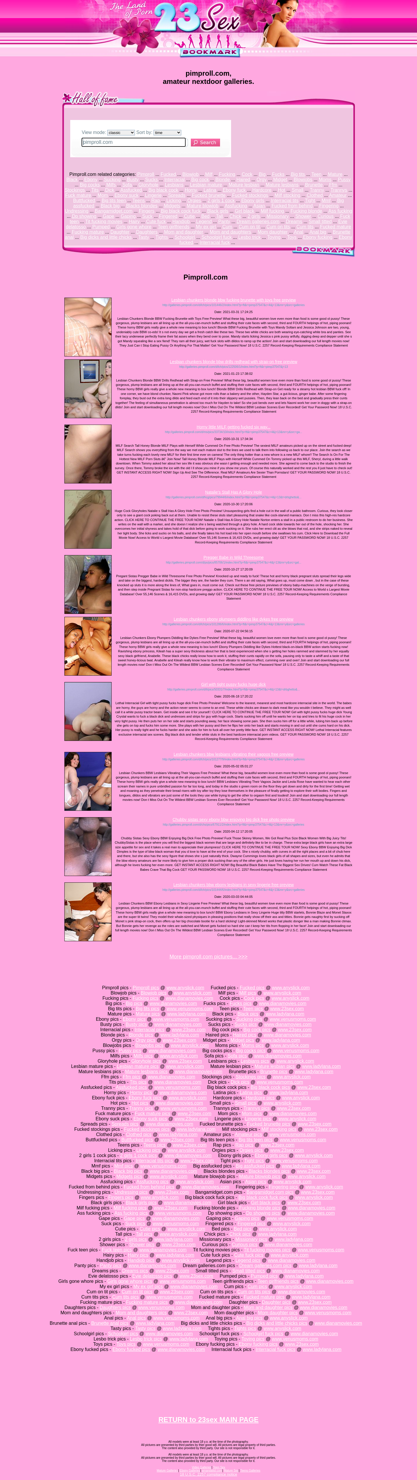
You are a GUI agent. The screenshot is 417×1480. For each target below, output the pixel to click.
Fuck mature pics (152, 1113)
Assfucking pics (152, 1181)
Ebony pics (134, 1019)
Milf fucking (272, 211)
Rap (155, 200)
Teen (316, 174)
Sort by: (159, 132)
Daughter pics (276, 1302)
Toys (292, 237)
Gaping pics (247, 1218)
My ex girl (206, 226)
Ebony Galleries (190, 1470)
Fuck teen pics (117, 1249)
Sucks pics (246, 1024)
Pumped (101, 226)
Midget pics (242, 1040)
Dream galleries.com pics (265, 1265)
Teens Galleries (250, 1470)
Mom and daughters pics (141, 1312)
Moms (325, 179)
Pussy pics (130, 1050)
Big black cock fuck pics (263, 1197)
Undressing (76, 211)
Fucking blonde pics (259, 1207)
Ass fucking (340, 211)
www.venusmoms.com (190, 1008)
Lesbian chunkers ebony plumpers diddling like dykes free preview (233, 619)
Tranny (317, 190)
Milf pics (247, 992)
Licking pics (148, 1150)
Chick (235, 216)
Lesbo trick (249, 237)
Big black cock (163, 190)
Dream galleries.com (258, 221)
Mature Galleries (167, 1470)
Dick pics (240, 1082)
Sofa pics (237, 1055)
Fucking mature (88, 231)
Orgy (262, 179)
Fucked (168, 174)
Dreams (294, 221)
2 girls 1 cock (221, 200)
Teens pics (154, 1144)
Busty (133, 179)
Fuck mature (78, 195)
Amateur (337, 195)
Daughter (120, 231)
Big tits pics (147, 1008)
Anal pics (136, 1317)
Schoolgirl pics (123, 1333)
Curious (326, 216)
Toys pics (126, 1344)
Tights (161, 237)
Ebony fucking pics (258, 1344)
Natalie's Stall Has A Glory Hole (233, 492)
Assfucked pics (131, 1087)
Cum (227, 226)
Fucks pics (241, 1003)
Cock (247, 174)
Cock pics (254, 998)
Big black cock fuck (180, 211)
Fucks (278, 174)
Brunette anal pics (110, 1323)
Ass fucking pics (131, 1213)
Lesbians (174, 184)
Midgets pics (129, 1176)
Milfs (111, 184)
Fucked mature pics (264, 1296)
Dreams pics (135, 1270)
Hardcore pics (260, 1097)
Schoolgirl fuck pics (263, 1333)
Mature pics (148, 1013)
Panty (224, 221)
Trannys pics (256, 1108)
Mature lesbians (282, 184)
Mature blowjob (203, 205)
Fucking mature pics (147, 1302)
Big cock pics (256, 1029)
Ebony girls (252, 200)
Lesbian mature (206, 184)
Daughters (147, 231)
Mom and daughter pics (268, 1307)
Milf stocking (287, 195)
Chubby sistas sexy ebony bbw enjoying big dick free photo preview (234, 819)
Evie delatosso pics (152, 1276)
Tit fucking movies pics (267, 1249)
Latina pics (251, 1092)
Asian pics (255, 1181)
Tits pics (138, 1082)
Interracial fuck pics (275, 1349)
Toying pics (253, 1338)
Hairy (134, 221)
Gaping (128, 216)
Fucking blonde (306, 211)
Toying (274, 237)
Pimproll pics (146, 987)
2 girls (254, 216)
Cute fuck (156, 221)
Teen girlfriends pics (278, 1281)
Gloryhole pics (146, 1061)
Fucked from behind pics (149, 1186)
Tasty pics (145, 1328)
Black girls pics (141, 1202)
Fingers (146, 211)
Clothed (315, 195)
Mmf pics (123, 1165)
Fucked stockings (250, 195)
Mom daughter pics (278, 1312)
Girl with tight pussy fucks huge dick (233, 684)
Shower (303, 216)
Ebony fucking (317, 237)
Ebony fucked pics (131, 1349)
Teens (138, 200)
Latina (210, 190)
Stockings (75, 190)
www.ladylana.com (186, 1013)
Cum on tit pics (137, 1291)
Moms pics (253, 1045)
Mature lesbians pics (146, 1071)
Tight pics (254, 1160)
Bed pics (242, 1228)
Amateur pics (248, 1134)
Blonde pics (141, 1034)
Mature (335, 174)
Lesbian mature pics (138, 1066)
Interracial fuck (215, 242)
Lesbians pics (255, 1061)
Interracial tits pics (154, 1160)
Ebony (90, 179)
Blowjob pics (154, 992)
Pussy (344, 179)
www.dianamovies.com (189, 998)
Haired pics (244, 1034)
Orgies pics (251, 1150)
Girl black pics (265, 1202)
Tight (310, 200)
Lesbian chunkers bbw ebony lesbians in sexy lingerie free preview (233, 884)
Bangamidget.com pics (270, 1192)
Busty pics (136, 1024)
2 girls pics (136, 1239)
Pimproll (145, 174)
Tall (219, 216)
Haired (243, 179)
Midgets (172, 205)
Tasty (143, 237)
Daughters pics (115, 1307)
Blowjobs (303, 179)
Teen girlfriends (174, 226)
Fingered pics (251, 1223)
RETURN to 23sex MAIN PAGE (209, 1420)
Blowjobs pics (149, 1045)
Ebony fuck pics (145, 1097)
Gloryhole (148, 184)
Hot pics (139, 1103)
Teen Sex (219, 1467)
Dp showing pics (263, 1213)
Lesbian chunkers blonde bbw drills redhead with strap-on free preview (233, 361)
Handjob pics (141, 1260)
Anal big (317, 231)
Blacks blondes (142, 205)
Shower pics (141, 1244)
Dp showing (84, 216)
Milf (208, 174)
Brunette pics (273, 1071)
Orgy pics (145, 1040)
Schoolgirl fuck (216, 237)
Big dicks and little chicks (106, 237)
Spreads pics (125, 1124)
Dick (109, 190)
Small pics (245, 1103)
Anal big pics (249, 1317)
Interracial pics (149, 1029)
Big (262, 174)
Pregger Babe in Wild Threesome (233, 557)
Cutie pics (150, 1228)
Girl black (244, 211)
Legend (204, 221)
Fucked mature (335, 226)
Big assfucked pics (255, 1165)
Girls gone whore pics (129, 1281)
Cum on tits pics (253, 1291)
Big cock (200, 179)
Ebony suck (127, 195)
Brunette (314, 184)
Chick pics (240, 1234)
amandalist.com (212, 1470)
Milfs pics (143, 1055)
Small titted (320, 221)
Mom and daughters (230, 231)
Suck (147, 216)
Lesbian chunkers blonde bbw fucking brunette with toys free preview (233, 300)
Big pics (134, 1003)
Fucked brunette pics (269, 1124)
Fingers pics (120, 1197)
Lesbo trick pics (146, 1338)
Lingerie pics (258, 1118)
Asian (259, 205)
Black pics (247, 1013)
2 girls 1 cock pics (138, 1155)
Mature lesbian (243, 184)
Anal (298, 231)
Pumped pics (264, 1276)
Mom (103, 195)
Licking (173, 200)
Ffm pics (131, 1076)
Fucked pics (252, 987)
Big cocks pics (250, 1050)
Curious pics (245, 1244)
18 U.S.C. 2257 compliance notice (208, 1474)
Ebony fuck (234, 190)
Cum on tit (249, 226)
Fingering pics (283, 1186)
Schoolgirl (185, 237)
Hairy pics (138, 1255)
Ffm (333, 184)
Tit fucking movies (103, 221)
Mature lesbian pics (275, 1066)
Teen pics (253, 1008)
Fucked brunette (209, 195)
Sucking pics (249, 1019)
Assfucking (236, 205)
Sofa (127, 184)
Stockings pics (250, 1076)
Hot (281, 190)
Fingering (329, 205)
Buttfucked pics (137, 1139)
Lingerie (153, 195)
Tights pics (245, 1328)
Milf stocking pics (279, 1129)
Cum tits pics (125, 1296)
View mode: (108, 132)
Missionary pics (251, 1239)
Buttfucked (84, 200)
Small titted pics (248, 1270)
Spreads (177, 195)
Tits (94, 190)
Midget (280, 179)
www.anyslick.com (185, 987)
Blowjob (190, 174)
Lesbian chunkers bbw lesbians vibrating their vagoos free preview (234, 754)
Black (72, 179)
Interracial (174, 179)
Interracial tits (284, 200)
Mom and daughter (183, 231)
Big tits (298, 174)
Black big (110, 205)
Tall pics (144, 1234)
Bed (205, 216)
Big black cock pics (270, 1087)
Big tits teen (114, 200)
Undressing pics (131, 1192)
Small (297, 190)
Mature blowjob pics (259, 1176)
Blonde (222, 179)
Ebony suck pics (150, 1118)
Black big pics (128, 1171)
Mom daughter (273, 231)
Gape (108, 216)
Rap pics (244, 1144)
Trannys (338, 190)
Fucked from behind (292, 205)
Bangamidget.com (114, 211)
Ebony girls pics (271, 1155)
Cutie (189, 216)
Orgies (194, 200)
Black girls (217, 211)
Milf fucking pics (130, 1207)
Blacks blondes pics (269, 1171)
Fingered (168, 216)
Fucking (227, 174)
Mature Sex (231, 1470)
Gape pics (134, 1218)
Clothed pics (139, 1134)
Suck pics (135, 1223)
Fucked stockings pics (147, 1129)
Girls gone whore (134, 226)
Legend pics (248, 1260)
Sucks (151, 179)
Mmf (326, 200)
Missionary (278, 216)
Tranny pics (141, 1108)
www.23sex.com (287, 1008)
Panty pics (111, 1265)
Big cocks (90, 184)
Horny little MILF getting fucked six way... (233, 427)
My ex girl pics (148, 1286)
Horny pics (141, 1092)
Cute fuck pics (248, 1255)
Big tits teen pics (256, 1139)
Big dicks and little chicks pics (276, 1323)
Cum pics (257, 1286)
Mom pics (252, 1113)
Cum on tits (278, 226)
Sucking (112, 179)
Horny (191, 190)
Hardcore (262, 190)
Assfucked (131, 190)
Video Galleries (202, 1467)
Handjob (181, 221)
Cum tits (305, 226)
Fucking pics (146, 998)
